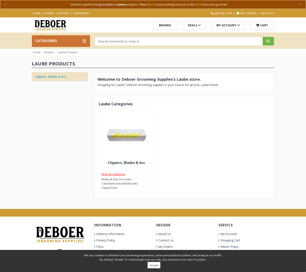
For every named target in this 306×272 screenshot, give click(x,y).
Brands (165, 25)
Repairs (63, 13)
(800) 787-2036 (221, 13)
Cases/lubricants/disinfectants (120, 183)
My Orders (165, 247)
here (198, 4)
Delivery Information (110, 234)
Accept (154, 265)
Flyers (49, 13)
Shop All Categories (113, 174)
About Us (267, 13)
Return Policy (230, 247)
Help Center (247, 13)
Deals (194, 25)
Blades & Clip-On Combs (117, 179)
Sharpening (81, 13)
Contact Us (166, 240)
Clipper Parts (109, 188)
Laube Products (68, 52)
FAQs (100, 247)
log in (150, 4)
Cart (262, 25)
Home (37, 13)
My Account (228, 25)
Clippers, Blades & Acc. (51, 77)
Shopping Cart (230, 240)
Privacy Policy (105, 240)
